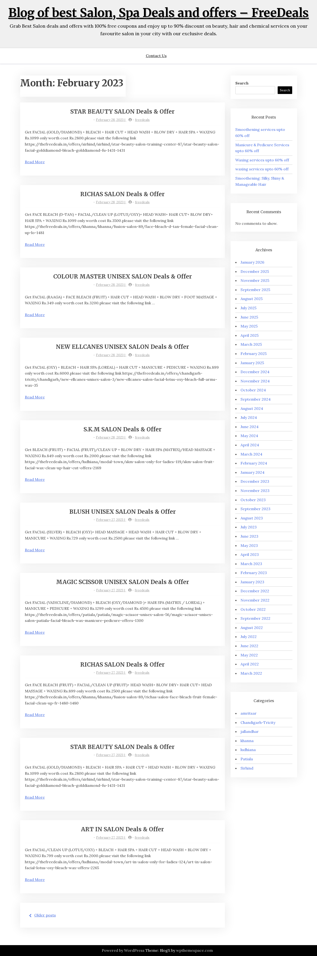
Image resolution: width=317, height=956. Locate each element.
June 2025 (249, 317)
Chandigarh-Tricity (258, 722)
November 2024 (255, 381)
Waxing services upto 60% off (262, 160)
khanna (247, 740)
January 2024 (252, 472)
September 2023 (255, 508)
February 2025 (254, 353)
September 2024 (256, 399)
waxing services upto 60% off (262, 169)
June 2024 (250, 426)
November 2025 (255, 280)
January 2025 (252, 362)
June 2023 (249, 536)
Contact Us (156, 55)
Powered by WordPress (123, 950)
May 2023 (249, 545)
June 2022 (249, 645)
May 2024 (249, 435)
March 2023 (251, 563)
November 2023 (255, 490)
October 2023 (253, 499)
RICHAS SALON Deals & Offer (122, 194)
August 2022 (252, 627)
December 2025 (255, 271)
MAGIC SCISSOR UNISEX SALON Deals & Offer (122, 582)
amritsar (249, 713)
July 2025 (248, 307)
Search (242, 83)
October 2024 (253, 390)
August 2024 (252, 408)
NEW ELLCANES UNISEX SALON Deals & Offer (122, 346)
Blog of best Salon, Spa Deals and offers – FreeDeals (158, 12)
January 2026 (252, 262)
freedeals (142, 120)
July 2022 (249, 636)
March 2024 (251, 454)
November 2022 (255, 600)
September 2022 (255, 618)
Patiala (247, 759)
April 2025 (250, 335)
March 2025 (251, 344)
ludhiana (248, 749)
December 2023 (255, 481)
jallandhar (250, 731)
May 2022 (249, 655)
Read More (35, 161)
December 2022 (255, 591)
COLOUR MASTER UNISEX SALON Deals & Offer (122, 276)
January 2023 (252, 582)
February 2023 (254, 572)
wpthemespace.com (194, 950)
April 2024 (250, 445)
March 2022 (251, 673)
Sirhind (247, 768)
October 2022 (253, 609)
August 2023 (252, 518)
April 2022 (250, 664)
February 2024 (254, 463)
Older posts (45, 915)
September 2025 (255, 289)
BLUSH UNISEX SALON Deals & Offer (122, 511)
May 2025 (249, 326)
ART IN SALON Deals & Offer (122, 829)
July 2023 (249, 527)
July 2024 (249, 417)
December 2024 (255, 371)
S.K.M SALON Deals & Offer (122, 429)
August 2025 (252, 298)
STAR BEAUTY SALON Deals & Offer (122, 111)
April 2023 (250, 554)
